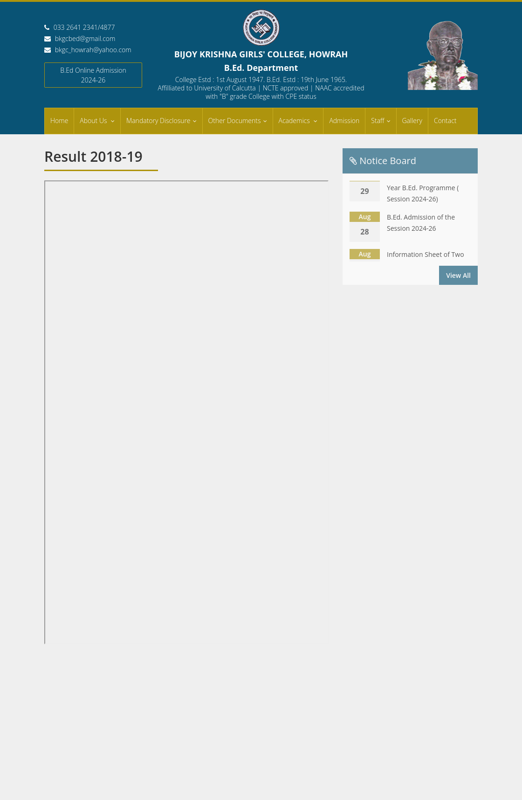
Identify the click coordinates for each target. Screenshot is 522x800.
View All (458, 275)
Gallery (412, 120)
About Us (94, 120)
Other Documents (234, 120)
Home (59, 120)
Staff (377, 120)
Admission (344, 120)
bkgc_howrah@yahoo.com (93, 49)
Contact (445, 120)
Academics (295, 120)
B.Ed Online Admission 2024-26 (93, 75)
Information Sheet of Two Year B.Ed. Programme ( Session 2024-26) (425, 188)
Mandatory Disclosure (158, 120)
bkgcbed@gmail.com (85, 38)
